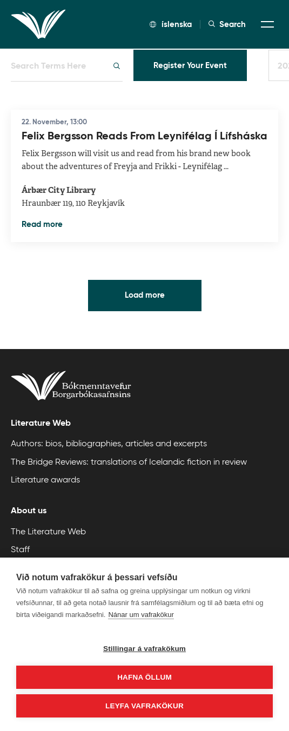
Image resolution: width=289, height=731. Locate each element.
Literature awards (45, 479)
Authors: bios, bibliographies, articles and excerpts (109, 443)
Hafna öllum (144, 677)
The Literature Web (48, 531)
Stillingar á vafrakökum (144, 649)
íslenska (171, 24)
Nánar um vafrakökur (140, 615)
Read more (42, 224)
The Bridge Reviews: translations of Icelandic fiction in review (129, 462)
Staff (20, 549)
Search (227, 24)
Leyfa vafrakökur (144, 706)
